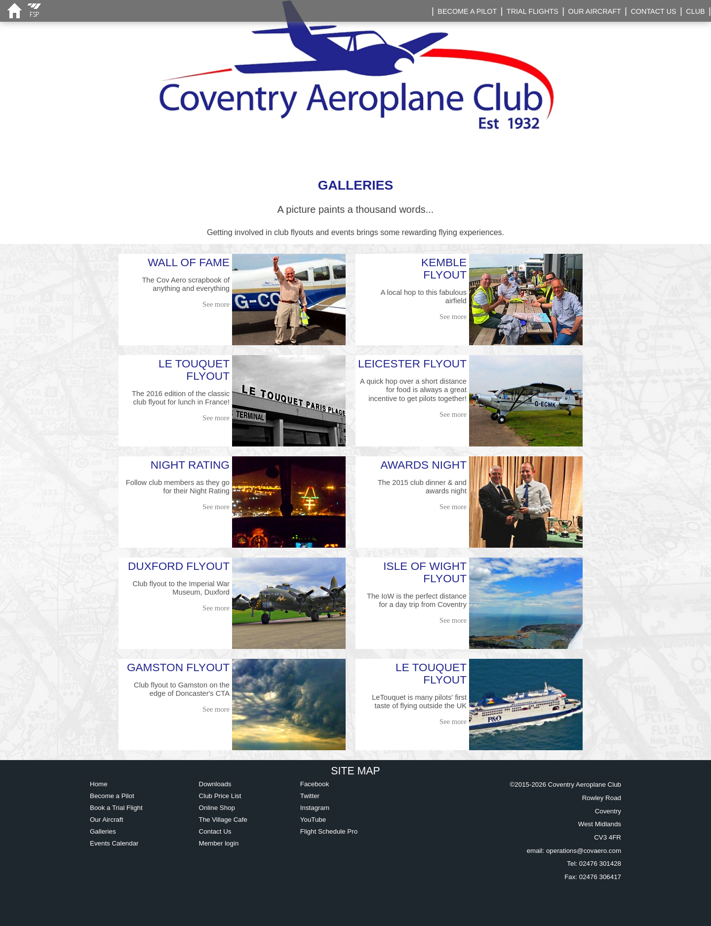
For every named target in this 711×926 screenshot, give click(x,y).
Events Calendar (114, 843)
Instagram (314, 807)
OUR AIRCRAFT (594, 11)
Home (99, 784)
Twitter (309, 796)
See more (216, 304)
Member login (219, 843)
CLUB (695, 11)
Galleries (103, 831)
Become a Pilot (112, 796)
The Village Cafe (223, 819)
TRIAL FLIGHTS (532, 11)
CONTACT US (653, 11)
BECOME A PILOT (467, 11)
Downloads (215, 784)
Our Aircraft (106, 819)
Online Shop (217, 807)
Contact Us (215, 831)
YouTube (313, 819)
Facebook (314, 784)
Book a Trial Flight (116, 807)
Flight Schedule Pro (328, 831)
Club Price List (220, 796)
